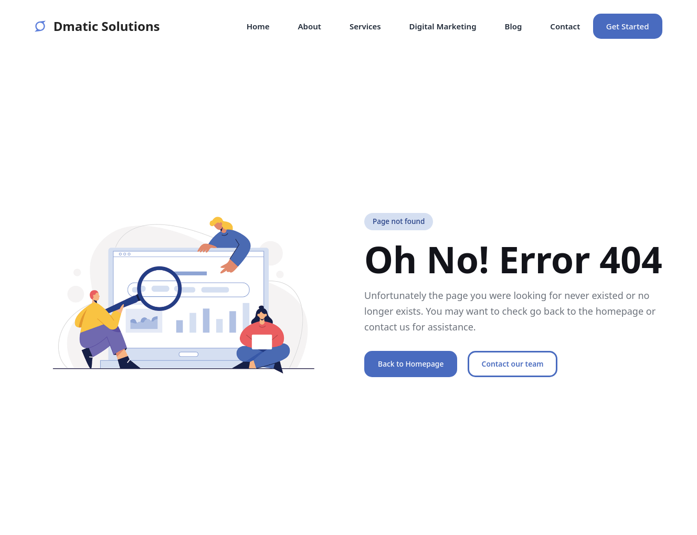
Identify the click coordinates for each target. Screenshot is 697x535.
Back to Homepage (410, 364)
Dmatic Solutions (97, 26)
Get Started (627, 26)
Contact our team (513, 364)
